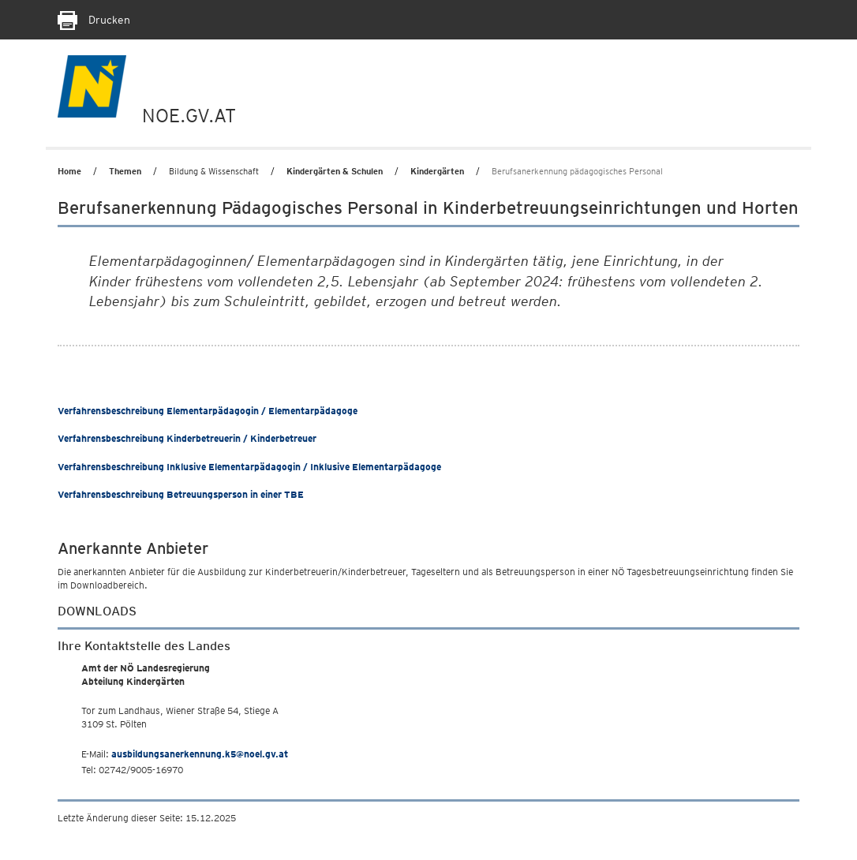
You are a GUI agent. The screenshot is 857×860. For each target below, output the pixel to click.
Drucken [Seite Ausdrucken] (94, 19)
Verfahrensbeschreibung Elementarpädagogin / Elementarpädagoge (207, 411)
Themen (125, 171)
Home (69, 171)
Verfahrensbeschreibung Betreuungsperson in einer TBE (181, 494)
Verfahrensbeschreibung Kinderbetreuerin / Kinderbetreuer (187, 438)
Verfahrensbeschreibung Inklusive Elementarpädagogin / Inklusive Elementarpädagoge (249, 467)
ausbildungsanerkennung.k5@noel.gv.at (199, 754)
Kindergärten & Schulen (334, 171)
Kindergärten (437, 171)
